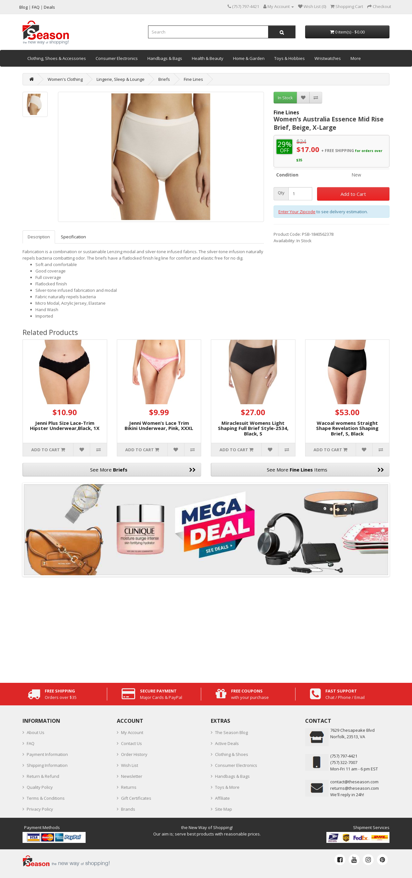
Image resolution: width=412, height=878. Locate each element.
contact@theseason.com (354, 782)
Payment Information (47, 754)
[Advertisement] (206, 628)
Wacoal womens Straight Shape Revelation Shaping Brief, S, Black (347, 428)
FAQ (30, 743)
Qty (281, 193)
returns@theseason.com (354, 788)
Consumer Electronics (117, 58)
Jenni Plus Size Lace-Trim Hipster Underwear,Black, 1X (64, 426)
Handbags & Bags (164, 58)
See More (143, 469)
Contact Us (131, 743)
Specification (73, 237)
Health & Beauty (207, 58)
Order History (134, 754)
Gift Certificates (136, 798)
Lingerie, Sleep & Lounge (121, 79)
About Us (35, 732)
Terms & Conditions (46, 798)
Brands (128, 809)
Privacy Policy (40, 809)
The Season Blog (231, 732)
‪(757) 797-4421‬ (343, 756)
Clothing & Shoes (231, 754)
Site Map (223, 809)
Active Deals (227, 743)
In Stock (285, 97)
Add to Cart (353, 194)
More (356, 58)
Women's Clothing (65, 79)
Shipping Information (47, 765)
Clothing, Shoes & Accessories (56, 58)
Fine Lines (193, 79)
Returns (128, 787)
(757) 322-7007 (343, 762)
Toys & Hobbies (289, 58)
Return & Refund (43, 776)
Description (39, 237)
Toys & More (227, 787)
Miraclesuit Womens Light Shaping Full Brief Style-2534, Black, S (253, 428)
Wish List (129, 765)
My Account (132, 732)
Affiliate (222, 798)
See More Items (325, 469)
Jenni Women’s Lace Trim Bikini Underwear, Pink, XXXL (159, 426)
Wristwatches (327, 58)
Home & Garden (249, 58)
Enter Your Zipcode (296, 212)
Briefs (164, 79)
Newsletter (131, 776)
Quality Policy (40, 787)
